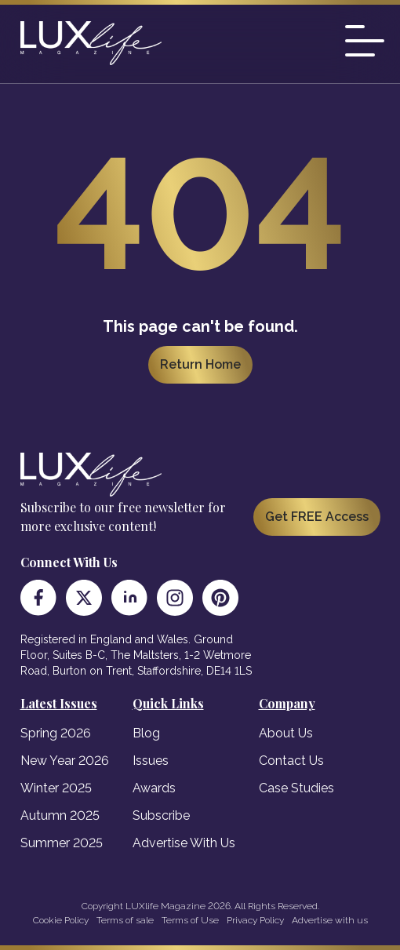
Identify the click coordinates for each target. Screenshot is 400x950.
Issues (151, 760)
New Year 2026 (64, 760)
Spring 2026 (55, 733)
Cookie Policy (61, 920)
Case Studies (296, 788)
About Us (286, 733)
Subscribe (161, 815)
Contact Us (291, 760)
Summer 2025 (61, 842)
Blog (146, 733)
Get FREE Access (317, 516)
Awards (154, 788)
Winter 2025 (56, 788)
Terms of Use (190, 920)
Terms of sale (125, 920)
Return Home (200, 364)
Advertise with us (330, 920)
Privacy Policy (255, 920)
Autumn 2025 (60, 815)
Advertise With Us (184, 842)
